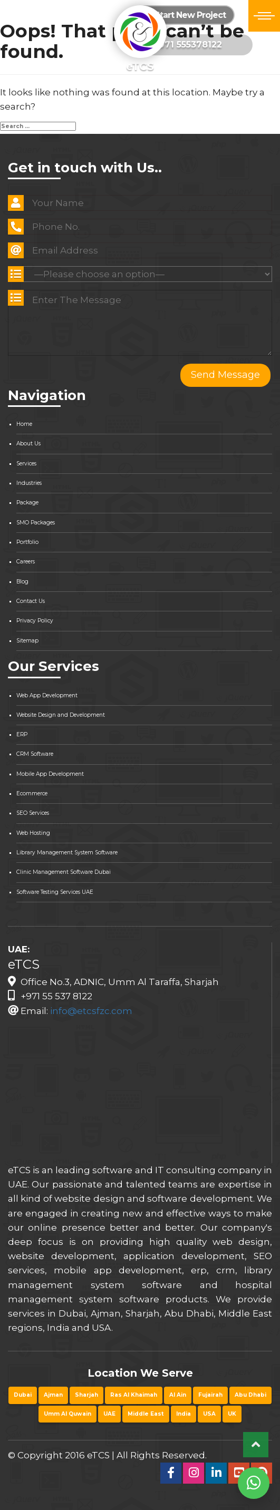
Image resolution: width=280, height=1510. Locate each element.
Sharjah (86, 1394)
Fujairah (210, 1394)
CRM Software (34, 754)
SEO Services (32, 813)
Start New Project (184, 15)
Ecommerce (31, 793)
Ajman (53, 1394)
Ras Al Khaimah (133, 1394)
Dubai (23, 1394)
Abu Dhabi (250, 1394)
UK (232, 1413)
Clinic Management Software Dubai (63, 872)
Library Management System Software (67, 852)
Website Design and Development (60, 715)
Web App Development (47, 695)
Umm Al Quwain (67, 1413)
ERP (21, 734)
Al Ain (177, 1394)
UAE (109, 1413)
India (183, 1413)
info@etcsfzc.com (91, 1011)
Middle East (146, 1413)
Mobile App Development (50, 774)
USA (209, 1413)
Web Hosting (33, 833)
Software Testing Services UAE (54, 892)
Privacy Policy (34, 620)
